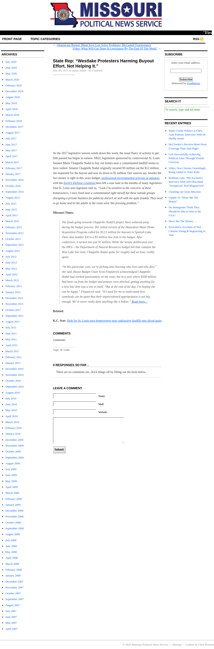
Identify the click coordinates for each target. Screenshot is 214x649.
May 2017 (11, 150)
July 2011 (10, 327)
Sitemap (177, 644)
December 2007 (14, 581)
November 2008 (14, 516)
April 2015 (11, 215)
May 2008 (11, 552)
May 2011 (11, 339)
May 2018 (11, 103)
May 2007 (11, 622)
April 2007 (11, 628)
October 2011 (13, 310)
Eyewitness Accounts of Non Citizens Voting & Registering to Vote (187, 230)
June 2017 (11, 144)
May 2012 (11, 268)
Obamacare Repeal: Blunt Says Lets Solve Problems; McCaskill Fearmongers (104, 45)
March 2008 (12, 563)
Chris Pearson (206, 644)
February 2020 (13, 85)
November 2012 (14, 233)
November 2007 (14, 587)
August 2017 (12, 132)
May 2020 (11, 73)
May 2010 (11, 410)
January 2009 (13, 504)
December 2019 (14, 91)
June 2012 (11, 262)
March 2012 (12, 280)
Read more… (139, 301)
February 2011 (13, 357)
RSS (196, 39)
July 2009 (10, 469)
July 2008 (10, 540)
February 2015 (13, 227)
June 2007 (11, 616)
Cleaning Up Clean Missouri (185, 191)
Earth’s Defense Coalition (80, 183)
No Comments (95, 70)
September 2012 (14, 244)
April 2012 (11, 274)
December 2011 (14, 298)
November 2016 (14, 179)
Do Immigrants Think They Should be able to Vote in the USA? (185, 211)
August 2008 (12, 534)
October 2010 (13, 380)
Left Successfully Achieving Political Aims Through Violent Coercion (186, 158)
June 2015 (11, 209)
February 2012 (13, 286)
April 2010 (11, 416)
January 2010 (13, 433)
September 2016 (14, 191)
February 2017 (13, 168)
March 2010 (12, 422)
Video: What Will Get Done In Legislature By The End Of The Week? (114, 48)
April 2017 (11, 156)
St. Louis (65, 349)
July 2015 (10, 203)
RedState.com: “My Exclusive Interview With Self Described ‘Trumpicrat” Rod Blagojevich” (186, 181)
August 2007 (12, 605)
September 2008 (14, 528)
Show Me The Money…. (183, 221)
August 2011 (12, 321)
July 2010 (10, 398)
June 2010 (11, 404)
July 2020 (10, 61)
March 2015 (12, 221)
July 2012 (10, 256)
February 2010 (13, 427)
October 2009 (13, 451)
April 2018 (11, 109)
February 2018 (13, 121)
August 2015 (12, 197)
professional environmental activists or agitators (130, 178)
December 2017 (14, 126)
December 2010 (14, 368)
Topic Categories (45, 39)
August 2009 (12, 463)
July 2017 (10, 138)
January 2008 (13, 575)
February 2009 (13, 498)
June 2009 (11, 475)
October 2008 (13, 522)
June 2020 (11, 67)
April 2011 (11, 345)
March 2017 (12, 162)
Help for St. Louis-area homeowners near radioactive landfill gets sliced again (114, 320)
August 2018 (12, 97)
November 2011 (14, 303)
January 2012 (13, 292)
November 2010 (14, 374)
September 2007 (14, 599)
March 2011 (12, 351)
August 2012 (12, 250)
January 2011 (12, 363)
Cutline (190, 644)
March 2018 (12, 114)
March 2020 (12, 79)
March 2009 (12, 492)
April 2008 (11, 557)
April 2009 (11, 487)
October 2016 (13, 185)
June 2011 (11, 333)
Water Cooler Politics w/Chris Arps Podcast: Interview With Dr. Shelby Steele (187, 134)
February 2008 (13, 569)
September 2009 (14, 457)
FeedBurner (193, 83)
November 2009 (14, 445)
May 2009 (11, 481)
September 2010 (14, 386)
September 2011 (14, 315)
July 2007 (10, 611)
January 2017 (13, 174)
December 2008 (14, 510)
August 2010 (12, 392)
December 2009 (14, 439)
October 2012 (13, 239)
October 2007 (13, 593)
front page (12, 39)
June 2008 (11, 546)
